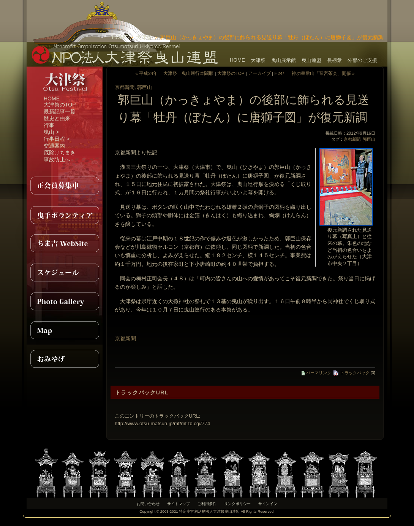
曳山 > (51, 132)
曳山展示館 (283, 60)
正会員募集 (65, 185)
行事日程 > (57, 139)
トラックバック (351, 372)
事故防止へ (57, 159)
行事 (49, 125)
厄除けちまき (60, 152)
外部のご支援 (362, 60)
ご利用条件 (207, 504)
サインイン (267, 504)
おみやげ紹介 (65, 359)
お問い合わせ (148, 504)
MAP (65, 330)
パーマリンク (316, 372)
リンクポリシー (237, 504)
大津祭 (144, 37)
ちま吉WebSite (65, 243)
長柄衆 (334, 60)
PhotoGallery (65, 301)
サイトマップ (178, 504)
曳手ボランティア (65, 214)
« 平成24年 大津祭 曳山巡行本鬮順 (174, 73)
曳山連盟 (311, 60)
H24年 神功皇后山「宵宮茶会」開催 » (314, 73)
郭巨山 (144, 87)
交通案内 (54, 146)
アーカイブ (259, 73)
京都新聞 (124, 87)
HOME (120, 37)
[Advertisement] (298, 11)
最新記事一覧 (60, 111)
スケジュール (65, 272)
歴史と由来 (57, 118)
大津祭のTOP (60, 105)
